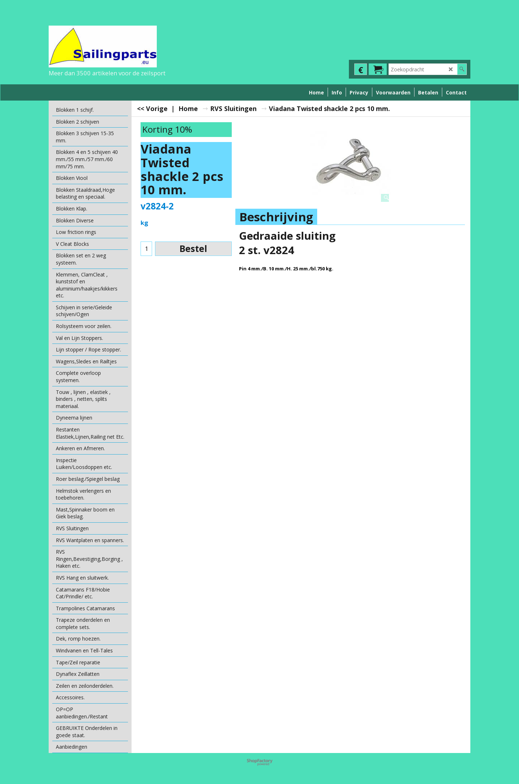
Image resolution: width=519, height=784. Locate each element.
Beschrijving (276, 217)
